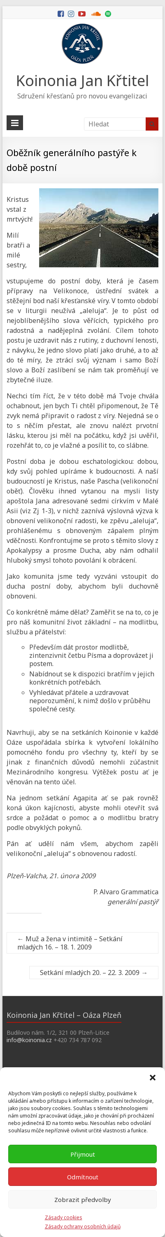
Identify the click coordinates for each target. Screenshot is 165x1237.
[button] (153, 1077)
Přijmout (82, 1154)
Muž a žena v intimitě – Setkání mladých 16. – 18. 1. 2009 (70, 943)
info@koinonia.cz (29, 1040)
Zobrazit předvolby (82, 1199)
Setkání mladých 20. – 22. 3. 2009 (94, 972)
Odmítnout (82, 1177)
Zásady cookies (63, 1217)
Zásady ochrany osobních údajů (83, 1226)
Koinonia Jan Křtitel (82, 80)
